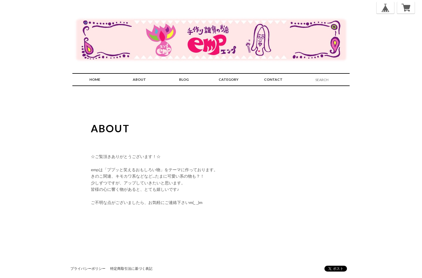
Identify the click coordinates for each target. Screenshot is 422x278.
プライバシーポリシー (88, 268)
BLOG (184, 79)
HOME (94, 79)
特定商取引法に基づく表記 (131, 268)
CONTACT (273, 79)
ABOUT (139, 79)
